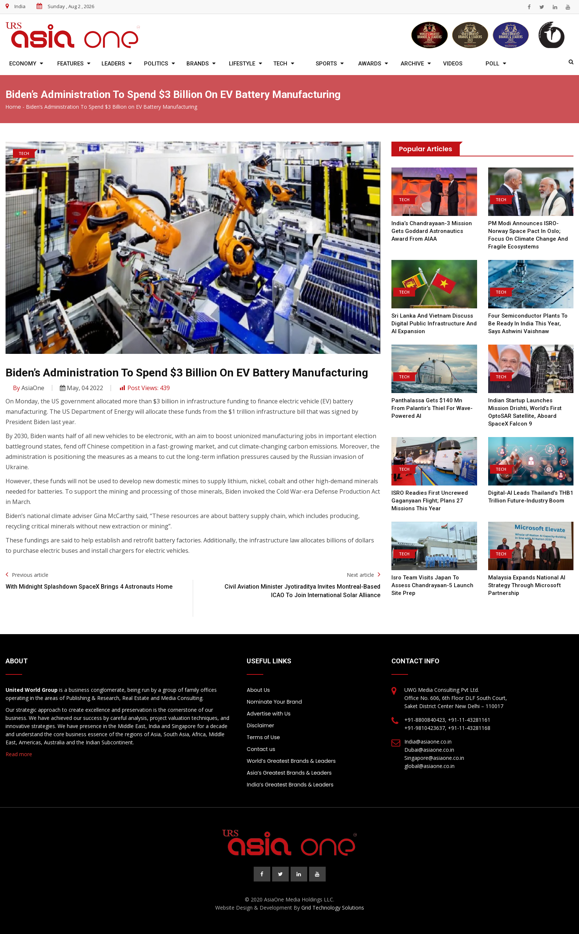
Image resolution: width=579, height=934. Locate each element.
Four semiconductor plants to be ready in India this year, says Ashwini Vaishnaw (528, 323)
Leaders (113, 63)
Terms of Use (263, 737)
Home (13, 107)
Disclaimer (260, 725)
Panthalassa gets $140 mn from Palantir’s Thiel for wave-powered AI (432, 408)
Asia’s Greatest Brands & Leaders (289, 772)
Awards (369, 63)
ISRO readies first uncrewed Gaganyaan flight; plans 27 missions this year (429, 501)
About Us (258, 690)
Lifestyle (242, 63)
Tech (280, 63)
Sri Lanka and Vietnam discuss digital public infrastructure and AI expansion (434, 323)
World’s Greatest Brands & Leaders (291, 761)
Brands (197, 63)
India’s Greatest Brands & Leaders (290, 784)
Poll (492, 63)
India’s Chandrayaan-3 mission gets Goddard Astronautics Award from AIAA (431, 231)
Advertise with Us (268, 713)
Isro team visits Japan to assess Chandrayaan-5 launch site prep (432, 585)
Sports (326, 63)
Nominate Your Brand (274, 701)
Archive (412, 63)
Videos (452, 63)
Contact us (261, 749)
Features (70, 63)
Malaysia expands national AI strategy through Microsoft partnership (526, 585)
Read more (19, 754)
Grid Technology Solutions (332, 907)
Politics (156, 63)
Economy (22, 63)
